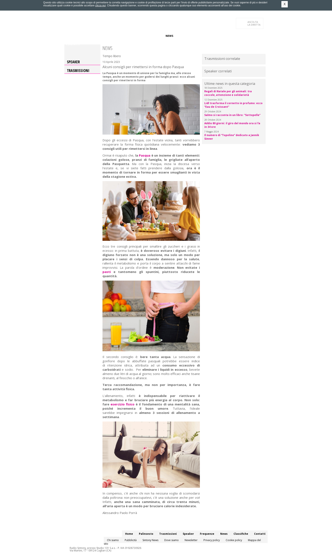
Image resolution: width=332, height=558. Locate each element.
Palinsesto (85, 36)
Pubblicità (131, 540)
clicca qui (100, 5)
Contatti (73, 44)
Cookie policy (234, 540)
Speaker (137, 36)
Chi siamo (113, 540)
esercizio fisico (122, 404)
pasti (106, 272)
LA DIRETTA (254, 23)
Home (70, 36)
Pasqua (144, 155)
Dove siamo (171, 540)
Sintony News (150, 540)
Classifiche (185, 36)
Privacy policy (211, 540)
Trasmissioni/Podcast (113, 36)
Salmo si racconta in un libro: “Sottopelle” (232, 115)
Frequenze (154, 36)
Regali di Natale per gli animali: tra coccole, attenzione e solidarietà (228, 93)
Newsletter (191, 540)
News (169, 36)
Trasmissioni (78, 70)
